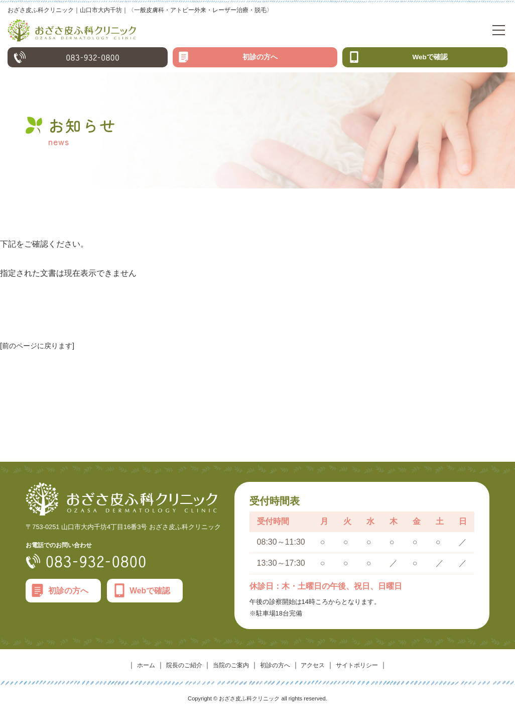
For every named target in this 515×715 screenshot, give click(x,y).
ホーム (132, 669)
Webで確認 (430, 61)
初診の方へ (260, 61)
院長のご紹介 (175, 669)
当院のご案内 (227, 669)
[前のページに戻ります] (42, 349)
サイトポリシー (369, 669)
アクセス (319, 669)
